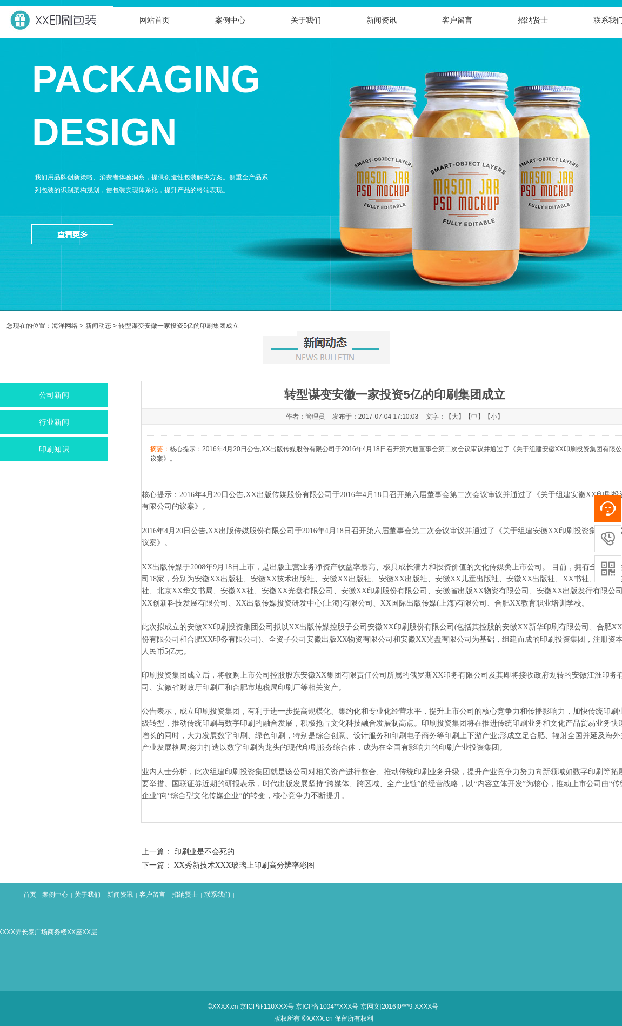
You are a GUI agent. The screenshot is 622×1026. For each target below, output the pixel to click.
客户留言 (457, 20)
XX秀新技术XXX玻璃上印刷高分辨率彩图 (244, 865)
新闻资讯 (381, 20)
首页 (29, 894)
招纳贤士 (533, 20)
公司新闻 (54, 395)
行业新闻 (54, 422)
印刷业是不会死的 (204, 852)
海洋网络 (65, 326)
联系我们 (217, 894)
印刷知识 (54, 449)
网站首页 (154, 20)
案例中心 (230, 20)
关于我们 (306, 20)
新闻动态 (98, 326)
